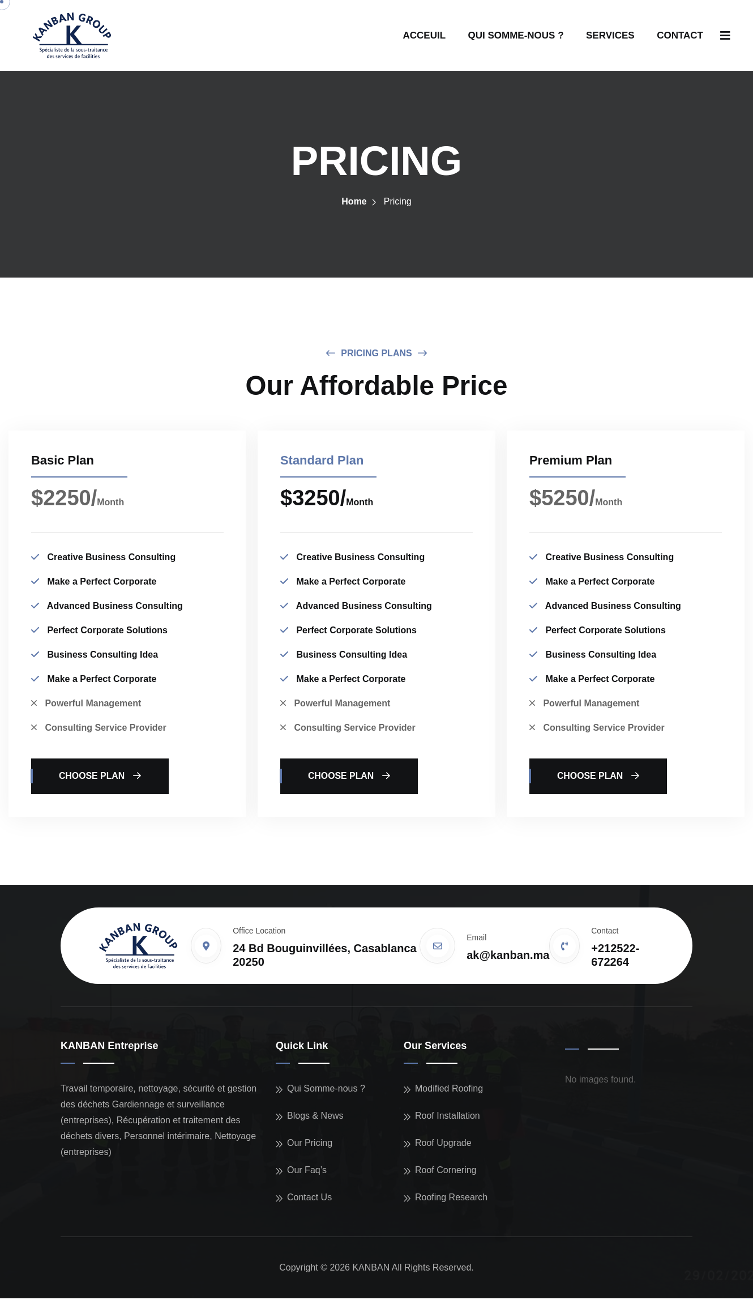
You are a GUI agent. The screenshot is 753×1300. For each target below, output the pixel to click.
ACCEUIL (424, 35)
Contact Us (309, 1199)
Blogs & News (315, 1117)
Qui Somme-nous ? (326, 1090)
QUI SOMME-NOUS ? (516, 35)
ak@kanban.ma (508, 957)
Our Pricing (309, 1144)
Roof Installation (447, 1117)
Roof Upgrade (443, 1144)
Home (353, 202)
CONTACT (680, 35)
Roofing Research (451, 1199)
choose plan (100, 778)
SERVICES (610, 35)
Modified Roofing (449, 1090)
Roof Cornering (446, 1172)
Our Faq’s (307, 1172)
